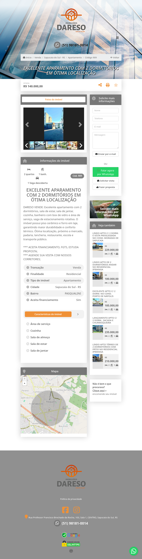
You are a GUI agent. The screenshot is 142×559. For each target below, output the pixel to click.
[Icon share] (65, 510)
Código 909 (91, 57)
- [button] (25, 383)
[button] (27, 124)
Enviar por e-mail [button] (105, 153)
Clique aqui (99, 390)
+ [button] (24, 379)
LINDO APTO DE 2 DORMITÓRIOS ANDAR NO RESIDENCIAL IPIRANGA (104, 266)
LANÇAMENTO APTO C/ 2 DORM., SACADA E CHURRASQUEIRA (105, 320)
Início (27, 57)
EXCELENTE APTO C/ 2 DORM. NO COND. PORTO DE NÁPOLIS (104, 293)
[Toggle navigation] (117, 38)
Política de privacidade (71, 499)
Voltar (115, 57)
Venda (38, 57)
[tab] (32, 99)
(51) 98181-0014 (75, 45)
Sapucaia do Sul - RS (54, 57)
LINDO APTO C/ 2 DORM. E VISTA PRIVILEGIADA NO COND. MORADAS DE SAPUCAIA (106, 237)
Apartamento (75, 57)
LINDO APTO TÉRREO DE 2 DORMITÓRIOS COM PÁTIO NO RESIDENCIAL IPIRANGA (105, 348)
